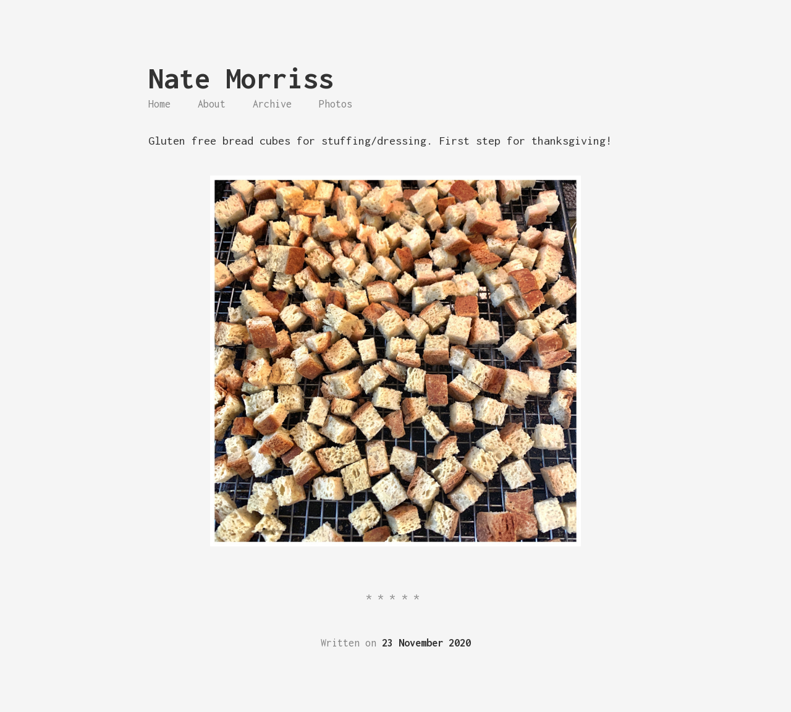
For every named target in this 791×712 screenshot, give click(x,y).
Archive (272, 103)
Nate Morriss (241, 78)
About (212, 103)
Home (159, 103)
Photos (335, 103)
